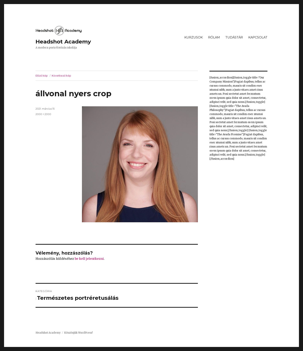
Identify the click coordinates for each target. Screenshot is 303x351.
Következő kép (61, 75)
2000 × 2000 (43, 114)
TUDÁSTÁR (234, 37)
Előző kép (42, 75)
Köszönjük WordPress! (78, 332)
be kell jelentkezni (89, 259)
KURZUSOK (193, 37)
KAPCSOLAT (257, 37)
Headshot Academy (63, 41)
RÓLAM (214, 37)
